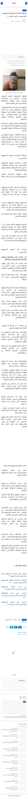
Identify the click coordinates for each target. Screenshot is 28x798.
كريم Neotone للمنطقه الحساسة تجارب (15, 717)
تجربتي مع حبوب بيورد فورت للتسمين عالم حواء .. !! (10, 763)
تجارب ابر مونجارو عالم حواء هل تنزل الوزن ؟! (10, 756)
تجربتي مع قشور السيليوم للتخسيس (16, 63)
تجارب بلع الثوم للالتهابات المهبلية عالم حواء (10, 776)
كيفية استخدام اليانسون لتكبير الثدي (10, 742)
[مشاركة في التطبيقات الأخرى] (7, 627)
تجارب (24, 10)
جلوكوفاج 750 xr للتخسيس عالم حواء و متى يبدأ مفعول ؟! (10, 730)
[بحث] (2, 3)
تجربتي (15, 619)
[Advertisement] (14, 40)
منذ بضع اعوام (23, 715)
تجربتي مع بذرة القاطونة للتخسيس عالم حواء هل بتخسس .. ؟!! (14, 596)
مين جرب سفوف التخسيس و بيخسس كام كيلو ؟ (11, 769)
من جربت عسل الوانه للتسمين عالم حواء (10, 737)
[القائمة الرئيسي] (26, 3)
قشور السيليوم (9, 619)
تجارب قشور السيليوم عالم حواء (17, 65)
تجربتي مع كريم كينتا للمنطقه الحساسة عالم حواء (11, 789)
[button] (20, 627)
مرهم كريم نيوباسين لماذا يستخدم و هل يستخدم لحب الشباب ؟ (10, 750)
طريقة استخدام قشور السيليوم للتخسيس (15, 61)
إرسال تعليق (22, 680)
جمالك (14, 3)
